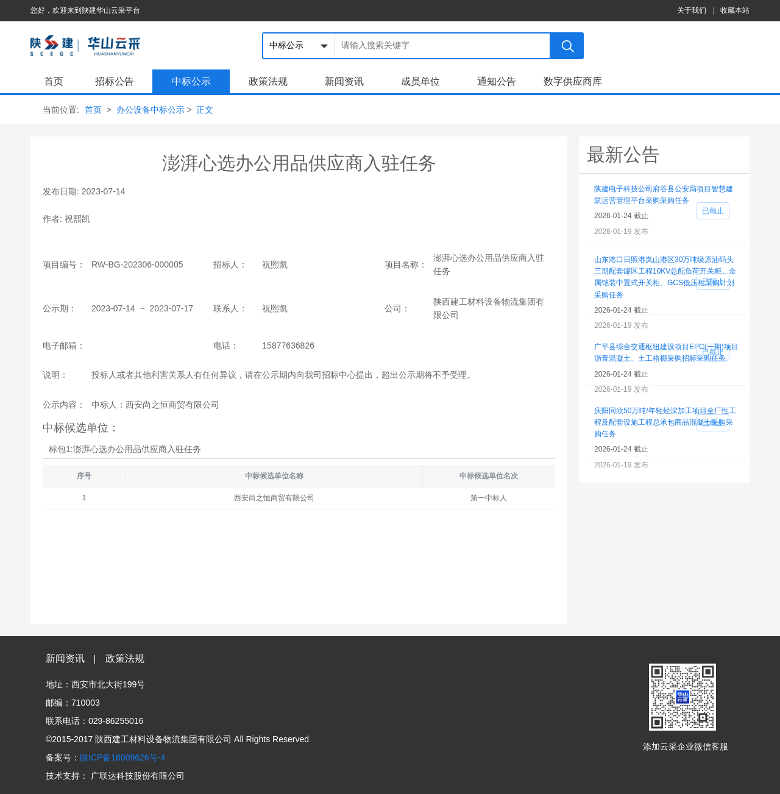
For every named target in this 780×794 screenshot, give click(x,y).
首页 (53, 81)
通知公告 (496, 81)
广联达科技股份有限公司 (138, 776)
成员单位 (420, 81)
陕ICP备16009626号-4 (122, 757)
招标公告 (114, 81)
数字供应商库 (573, 81)
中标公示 (191, 81)
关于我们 (691, 10)
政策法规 (268, 81)
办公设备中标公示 (150, 110)
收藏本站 (735, 10)
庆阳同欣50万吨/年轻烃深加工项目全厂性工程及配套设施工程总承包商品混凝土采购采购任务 (665, 422)
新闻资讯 (344, 81)
